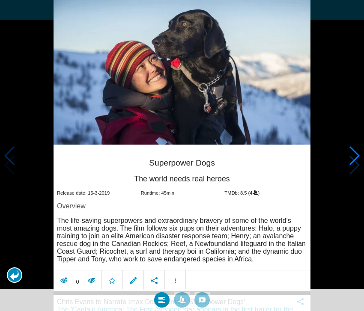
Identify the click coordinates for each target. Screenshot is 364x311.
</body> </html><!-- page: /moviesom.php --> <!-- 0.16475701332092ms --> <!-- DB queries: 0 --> (182, 155)
